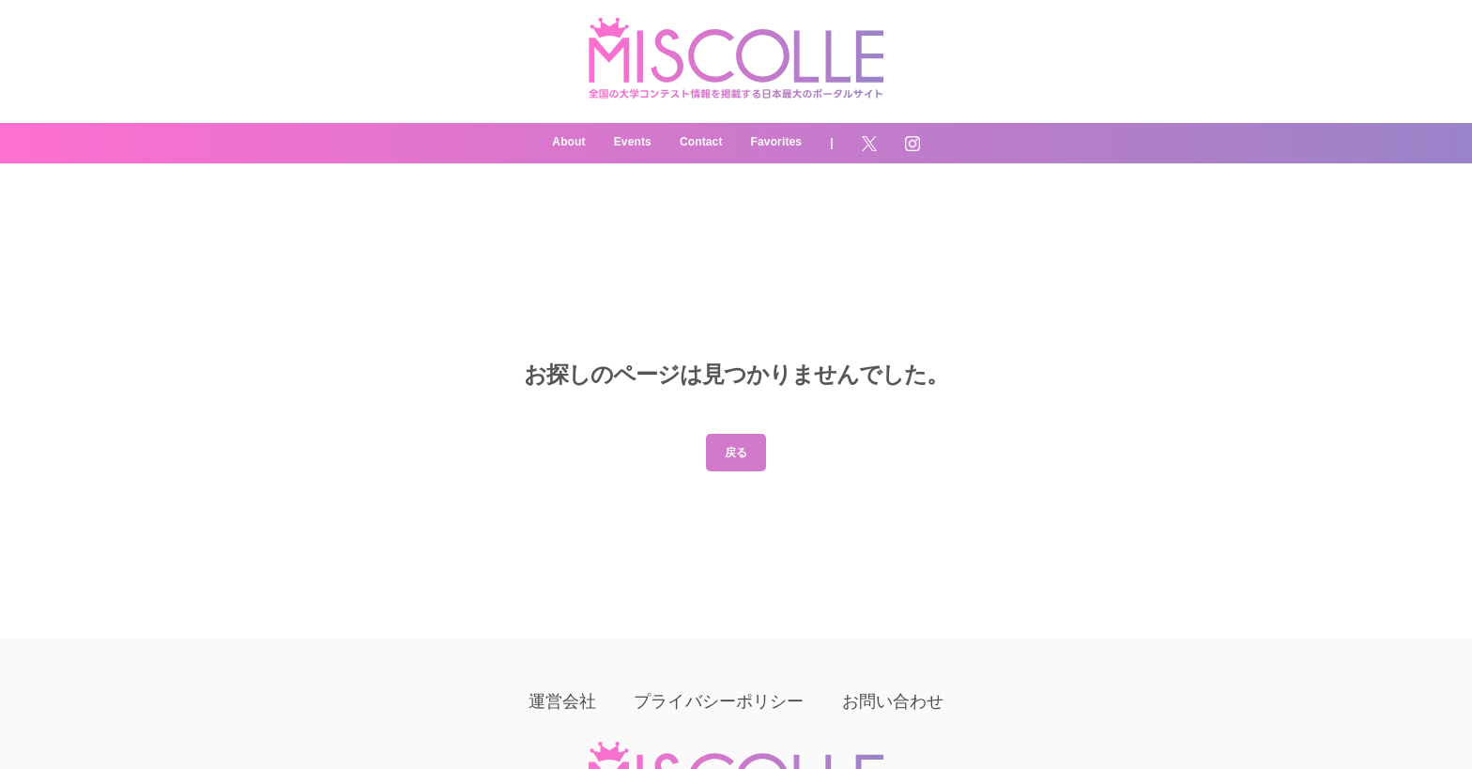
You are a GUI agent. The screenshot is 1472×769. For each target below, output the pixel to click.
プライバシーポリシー (719, 701)
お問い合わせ (893, 701)
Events (633, 141)
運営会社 (563, 701)
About (568, 141)
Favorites (777, 141)
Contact (701, 141)
